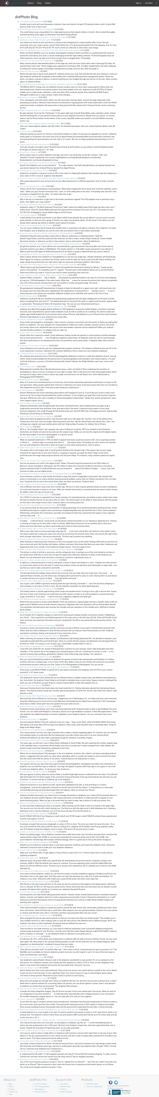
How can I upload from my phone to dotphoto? (39, 163)
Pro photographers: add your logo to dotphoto (38, 761)
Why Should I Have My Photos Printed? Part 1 (38, 518)
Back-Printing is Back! (29, 296)
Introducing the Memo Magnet (32, 989)
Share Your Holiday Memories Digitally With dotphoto (41, 570)
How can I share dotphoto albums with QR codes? (40, 123)
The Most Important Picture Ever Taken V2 (37, 205)
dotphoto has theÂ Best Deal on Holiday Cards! (39, 821)
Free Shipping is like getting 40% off (34, 170)
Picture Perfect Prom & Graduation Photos (37, 539)
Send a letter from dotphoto (31, 333)
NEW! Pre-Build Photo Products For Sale (36, 657)
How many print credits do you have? (35, 871)
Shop (39, 3)
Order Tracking (66, 1092)
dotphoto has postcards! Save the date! (36, 926)
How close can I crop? (29, 197)
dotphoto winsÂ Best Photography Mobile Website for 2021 (44, 306)
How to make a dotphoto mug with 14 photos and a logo (42, 37)
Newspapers (39, 1089)
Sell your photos (40, 1092)
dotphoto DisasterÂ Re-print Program (35, 881)
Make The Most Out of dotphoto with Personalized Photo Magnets (47, 549)
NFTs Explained (26, 427)
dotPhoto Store (92, 1084)
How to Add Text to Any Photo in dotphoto (37, 416)
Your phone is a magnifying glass (33, 730)
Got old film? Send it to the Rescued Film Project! (39, 636)
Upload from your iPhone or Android (34, 1059)
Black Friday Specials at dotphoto (33, 813)
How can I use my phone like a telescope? (37, 61)
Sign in (138, 3)
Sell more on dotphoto (29, 97)
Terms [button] (11, 1086)
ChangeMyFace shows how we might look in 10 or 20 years (44, 254)
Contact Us (13, 1092)
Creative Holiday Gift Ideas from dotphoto (37, 589)
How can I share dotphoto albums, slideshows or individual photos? (47, 233)
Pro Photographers (42, 1086)
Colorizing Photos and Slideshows (34, 353)
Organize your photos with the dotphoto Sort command (42, 782)
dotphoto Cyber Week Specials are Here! (36, 581)
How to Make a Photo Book (31, 403)
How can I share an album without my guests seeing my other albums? (48, 178)
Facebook (111, 1083)
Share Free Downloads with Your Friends (36, 225)
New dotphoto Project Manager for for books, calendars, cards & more (48, 84)
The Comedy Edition (28, 367)
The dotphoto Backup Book (31, 21)
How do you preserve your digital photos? (36, 461)
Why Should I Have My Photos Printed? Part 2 (38, 505)
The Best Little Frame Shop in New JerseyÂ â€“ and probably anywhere (48, 265)
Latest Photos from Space (30, 685)
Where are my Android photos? (32, 751)
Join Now (149, 3)
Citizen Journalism (27, 999)
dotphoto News (26, 131)
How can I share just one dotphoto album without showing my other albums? (51, 244)
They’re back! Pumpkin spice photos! (35, 144)
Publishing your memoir (29, 380)
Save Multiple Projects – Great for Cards (36, 915)
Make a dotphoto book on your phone (35, 110)
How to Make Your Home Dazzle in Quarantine (38, 484)
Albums (30, 3)
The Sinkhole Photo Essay (30, 936)
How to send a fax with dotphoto (33, 437)
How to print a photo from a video (33, 978)
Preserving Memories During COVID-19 (35, 495)
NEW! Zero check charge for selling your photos (39, 612)
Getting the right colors (29, 858)
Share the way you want (29, 71)
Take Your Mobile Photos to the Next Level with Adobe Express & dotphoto (50, 50)
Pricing (63, 1089)
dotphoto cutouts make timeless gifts (35, 40)
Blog (10, 1084)
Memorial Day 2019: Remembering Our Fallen (38, 696)
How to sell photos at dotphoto (32, 319)
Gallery (48, 3)
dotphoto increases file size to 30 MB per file (38, 832)
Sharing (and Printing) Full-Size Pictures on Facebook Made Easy (46, 474)
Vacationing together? (29, 215)
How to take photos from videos (33, 186)
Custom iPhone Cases (29, 850)
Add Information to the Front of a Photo (36, 286)
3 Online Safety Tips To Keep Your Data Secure (38, 529)
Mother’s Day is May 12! (29, 719)
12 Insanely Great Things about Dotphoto (36, 1041)
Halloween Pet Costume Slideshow (34, 346)
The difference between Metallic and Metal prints (40, 599)
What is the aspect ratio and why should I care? (39, 448)
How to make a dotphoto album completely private (40, 1030)
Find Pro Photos (40, 1084)
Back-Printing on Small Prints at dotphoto (36, 29)
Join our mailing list (94, 1086)
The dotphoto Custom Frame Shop (34, 675)
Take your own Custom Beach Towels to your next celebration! (45, 667)
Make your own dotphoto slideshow (34, 842)
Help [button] (10, 1094)
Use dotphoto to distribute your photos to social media (42, 905)
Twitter (116, 1083)
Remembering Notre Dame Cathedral (35, 740)
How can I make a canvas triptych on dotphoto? (39, 560)
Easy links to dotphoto (29, 152)
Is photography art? (28, 390)
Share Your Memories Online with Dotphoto (37, 625)
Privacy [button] (11, 1089)
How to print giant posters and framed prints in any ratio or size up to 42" (49, 1010)
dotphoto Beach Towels (29, 968)
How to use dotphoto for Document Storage (37, 793)
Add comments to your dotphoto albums (36, 706)
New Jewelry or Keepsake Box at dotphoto (37, 646)
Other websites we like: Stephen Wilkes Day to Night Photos (44, 275)
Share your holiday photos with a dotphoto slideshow (41, 803)
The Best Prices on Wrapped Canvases (35, 1051)
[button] (156, 3)
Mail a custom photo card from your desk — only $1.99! (42, 947)
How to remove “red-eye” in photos (34, 772)
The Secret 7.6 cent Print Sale (32, 957)
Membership (65, 1086)
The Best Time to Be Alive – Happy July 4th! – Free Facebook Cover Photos (50, 1020)
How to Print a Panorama (30, 892)
